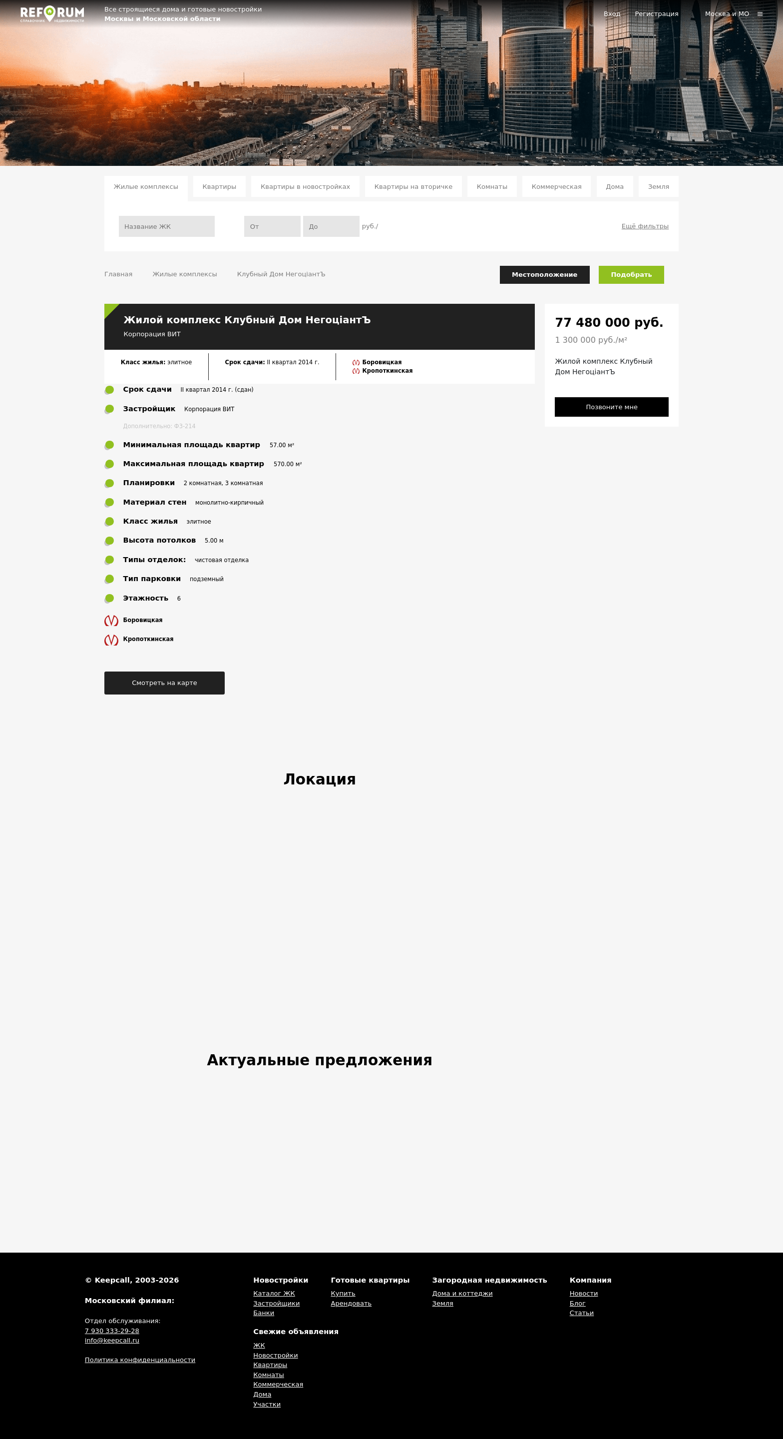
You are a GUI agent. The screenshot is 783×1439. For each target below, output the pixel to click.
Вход (612, 13)
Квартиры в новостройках (305, 186)
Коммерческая (557, 186)
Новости (584, 1293)
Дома (615, 186)
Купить (343, 1293)
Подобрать (631, 274)
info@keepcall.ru (112, 1340)
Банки (263, 1313)
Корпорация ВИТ (151, 334)
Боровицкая (382, 362)
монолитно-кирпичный (229, 502)
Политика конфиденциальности (140, 1360)
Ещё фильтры (645, 226)
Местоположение (544, 274)
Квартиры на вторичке (413, 186)
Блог (578, 1303)
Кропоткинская (388, 370)
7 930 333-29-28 (112, 1331)
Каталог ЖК (274, 1293)
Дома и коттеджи (462, 1293)
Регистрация (657, 13)
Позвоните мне (612, 407)
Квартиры (220, 186)
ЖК (259, 1345)
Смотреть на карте (164, 683)
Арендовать (351, 1303)
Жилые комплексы (146, 186)
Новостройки (275, 1355)
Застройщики (276, 1303)
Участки (267, 1404)
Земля (658, 186)
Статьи (582, 1313)
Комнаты (492, 186)
